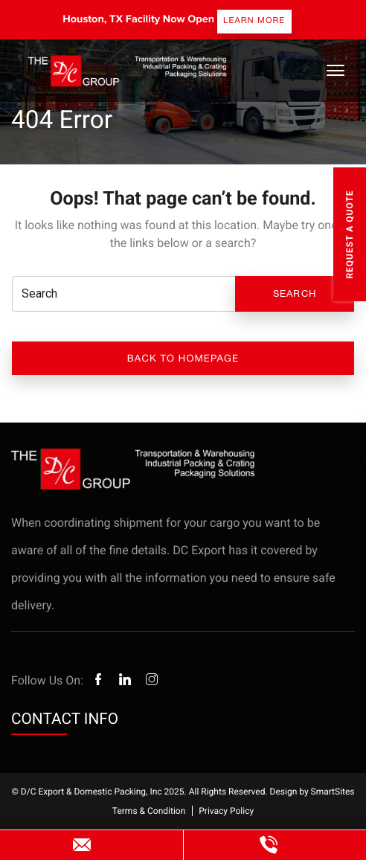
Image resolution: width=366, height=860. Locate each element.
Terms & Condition (148, 811)
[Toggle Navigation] (335, 70)
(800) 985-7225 (269, 845)
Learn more (254, 20)
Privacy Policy (226, 811)
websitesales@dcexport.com (82, 845)
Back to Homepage (183, 358)
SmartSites (333, 791)
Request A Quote (349, 234)
